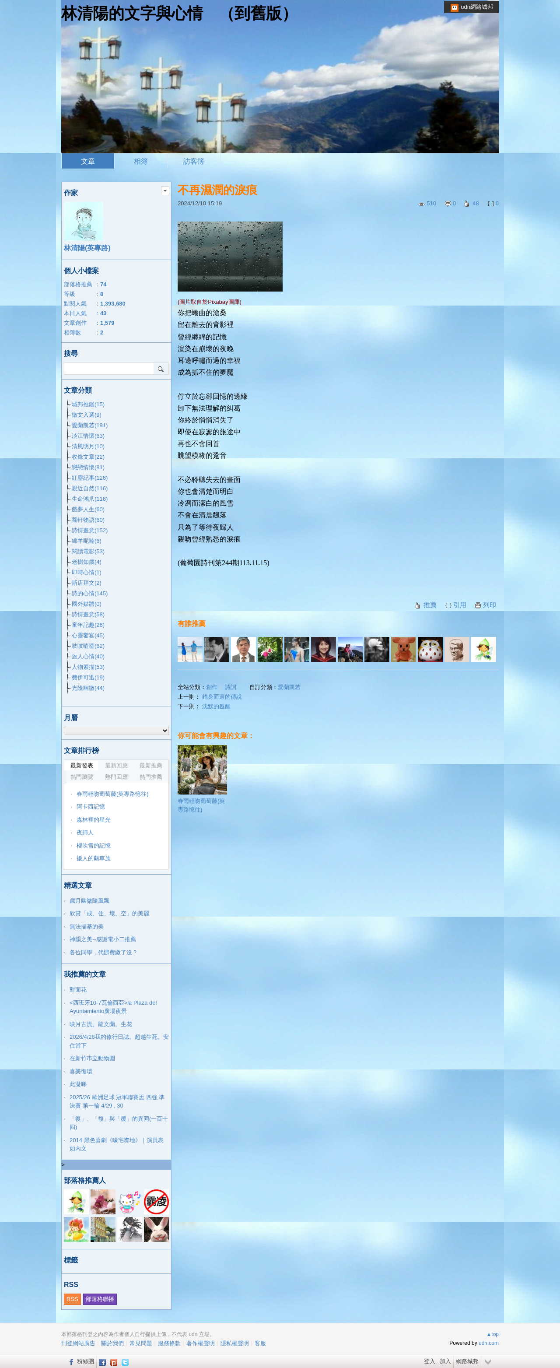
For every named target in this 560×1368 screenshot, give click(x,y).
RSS (72, 1299)
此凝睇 (78, 1084)
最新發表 (81, 765)
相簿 (141, 161)
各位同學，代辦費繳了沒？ (104, 952)
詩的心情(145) (90, 593)
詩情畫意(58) (88, 614)
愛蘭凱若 (289, 687)
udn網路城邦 (477, 7)
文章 (88, 161)
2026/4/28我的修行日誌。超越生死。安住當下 (119, 1041)
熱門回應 (116, 777)
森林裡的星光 (94, 819)
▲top (492, 1334)
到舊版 (258, 13)
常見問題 (141, 1343)
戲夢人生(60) (88, 509)
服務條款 (169, 1343)
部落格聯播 (100, 1299)
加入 (445, 1361)
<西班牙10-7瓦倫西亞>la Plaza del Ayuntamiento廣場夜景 (113, 1007)
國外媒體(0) (87, 604)
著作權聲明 (200, 1343)
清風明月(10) (88, 446)
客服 (260, 1343)
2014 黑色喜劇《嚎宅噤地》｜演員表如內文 (117, 1144)
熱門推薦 (151, 777)
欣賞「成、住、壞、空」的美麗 (109, 913)
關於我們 (112, 1343)
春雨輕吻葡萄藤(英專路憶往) (202, 779)
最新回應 (116, 765)
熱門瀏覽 (81, 777)
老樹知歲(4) (87, 562)
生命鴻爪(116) (90, 499)
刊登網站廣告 (78, 1343)
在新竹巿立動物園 (92, 1058)
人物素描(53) (88, 667)
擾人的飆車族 (94, 858)
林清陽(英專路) (87, 248)
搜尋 (161, 368)
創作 (211, 687)
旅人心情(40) (88, 656)
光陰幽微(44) (88, 688)
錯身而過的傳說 (222, 696)
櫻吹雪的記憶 (94, 845)
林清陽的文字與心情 (132, 13)
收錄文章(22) (88, 457)
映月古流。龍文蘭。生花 (101, 1024)
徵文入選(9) (87, 414)
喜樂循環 (81, 1071)
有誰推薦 (192, 623)
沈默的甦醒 (216, 706)
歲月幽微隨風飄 (89, 900)
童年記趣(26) (88, 625)
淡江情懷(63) (88, 436)
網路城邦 (467, 1361)
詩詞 (230, 687)
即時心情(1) (87, 572)
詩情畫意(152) (90, 530)
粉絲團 (85, 1361)
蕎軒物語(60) (88, 520)
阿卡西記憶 (91, 806)
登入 (429, 1361)
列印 (489, 604)
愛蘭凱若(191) (90, 425)
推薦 (430, 604)
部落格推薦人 (85, 1180)
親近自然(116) (90, 488)
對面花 (78, 989)
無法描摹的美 (87, 926)
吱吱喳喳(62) (88, 646)
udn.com (489, 1343)
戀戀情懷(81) (88, 467)
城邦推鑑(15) (88, 404)
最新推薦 (151, 765)
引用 (459, 604)
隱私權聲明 (234, 1343)
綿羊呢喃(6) (87, 541)
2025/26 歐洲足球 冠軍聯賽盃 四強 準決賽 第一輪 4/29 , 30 (117, 1101)
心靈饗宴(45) (88, 635)
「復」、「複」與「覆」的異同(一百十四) (119, 1123)
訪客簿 (193, 161)
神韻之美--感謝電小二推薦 (103, 939)
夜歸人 (85, 832)
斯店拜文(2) (87, 583)
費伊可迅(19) (88, 677)
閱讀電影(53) (88, 551)
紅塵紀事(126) (90, 478)
